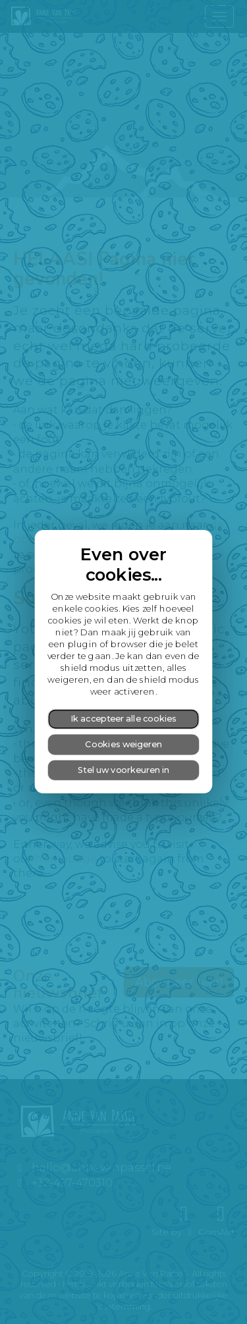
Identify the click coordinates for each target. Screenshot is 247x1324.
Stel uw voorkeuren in (123, 770)
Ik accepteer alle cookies (123, 719)
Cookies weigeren (123, 744)
